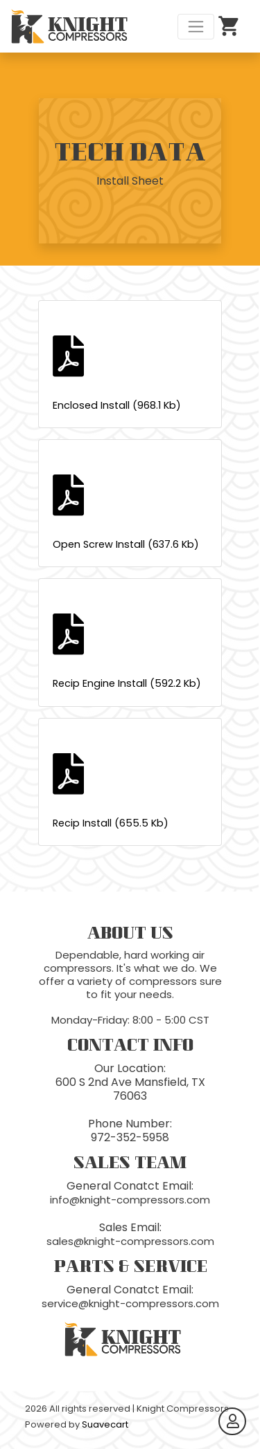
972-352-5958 (130, 1137)
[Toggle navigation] (195, 26)
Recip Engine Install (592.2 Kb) (130, 651)
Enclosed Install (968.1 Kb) (130, 373)
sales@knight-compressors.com (130, 1241)
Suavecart (105, 1424)
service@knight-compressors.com (130, 1303)
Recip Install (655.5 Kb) (130, 791)
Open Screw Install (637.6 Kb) (130, 512)
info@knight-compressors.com (130, 1199)
